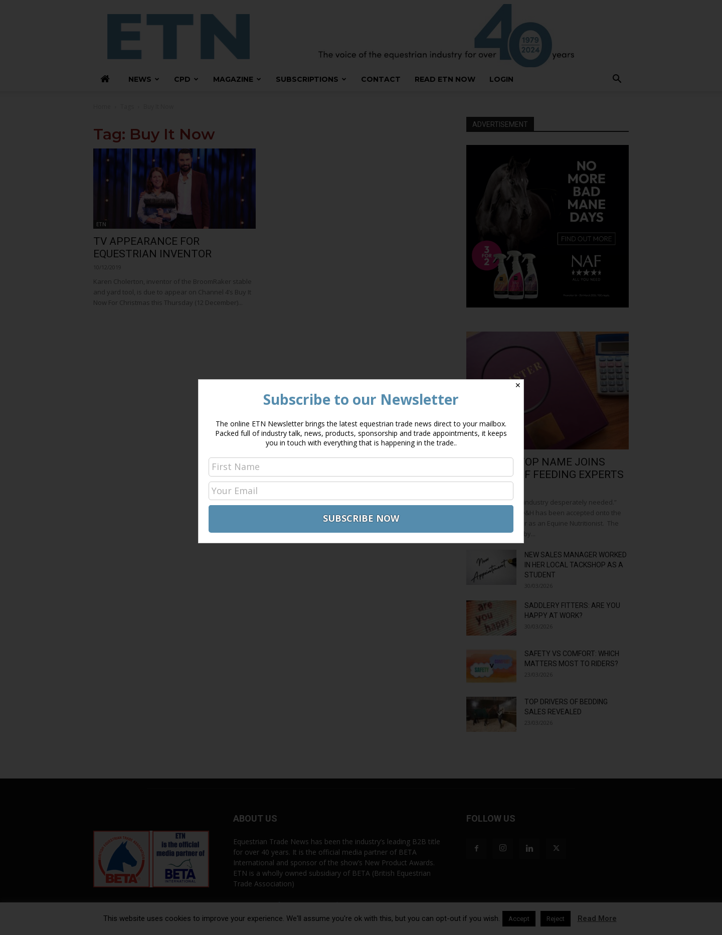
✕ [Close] (518, 385)
